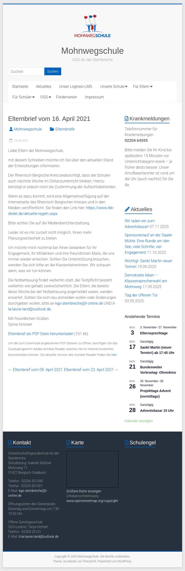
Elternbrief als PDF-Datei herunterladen (40, 333)
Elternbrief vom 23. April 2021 (91, 369)
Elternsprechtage (154, 333)
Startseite (20, 86)
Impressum (94, 97)
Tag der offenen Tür (141, 295)
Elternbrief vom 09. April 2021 (35, 369)
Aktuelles (43, 86)
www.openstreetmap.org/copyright (92, 501)
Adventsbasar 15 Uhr (157, 411)
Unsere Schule (112, 86)
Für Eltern (141, 86)
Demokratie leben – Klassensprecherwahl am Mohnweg (146, 281)
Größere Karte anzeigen (83, 491)
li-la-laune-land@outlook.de (39, 536)
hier (114, 355)
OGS (44, 97)
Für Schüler (22, 97)
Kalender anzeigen (139, 421)
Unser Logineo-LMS (75, 86)
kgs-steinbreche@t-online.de (79, 303)
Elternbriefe (65, 129)
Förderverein (66, 97)
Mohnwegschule (92, 51)
